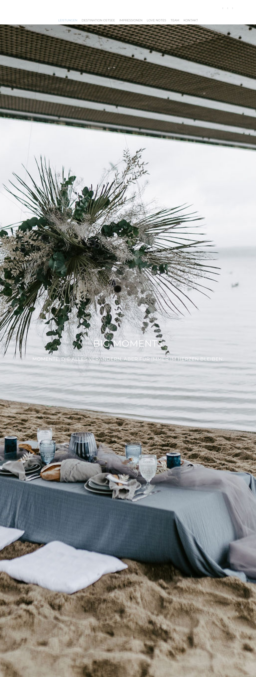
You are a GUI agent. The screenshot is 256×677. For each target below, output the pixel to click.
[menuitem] (68, 20)
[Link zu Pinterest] (232, 8)
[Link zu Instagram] (222, 8)
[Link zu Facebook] (227, 8)
